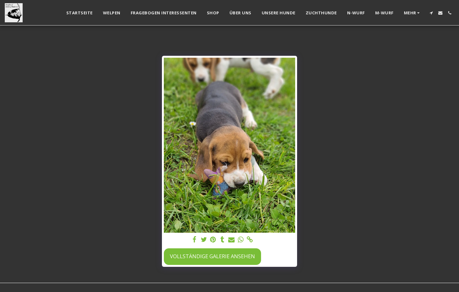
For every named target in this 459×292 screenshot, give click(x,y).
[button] (431, 13)
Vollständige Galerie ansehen (212, 256)
